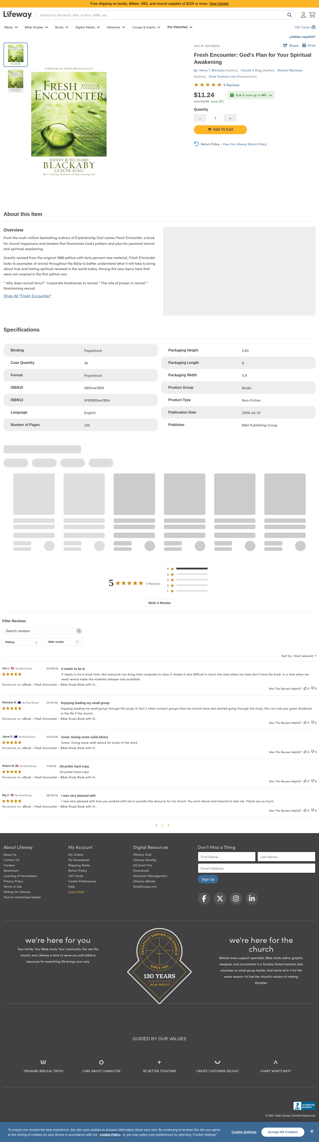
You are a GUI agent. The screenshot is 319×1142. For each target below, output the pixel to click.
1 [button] (157, 825)
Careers (9, 865)
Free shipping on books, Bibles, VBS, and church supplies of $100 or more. (159, 4)
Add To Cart (220, 129)
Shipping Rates (79, 865)
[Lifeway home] (18, 15)
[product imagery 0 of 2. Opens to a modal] (69, 121)
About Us (10, 854)
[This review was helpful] (305, 688)
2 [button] (162, 825)
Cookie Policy (110, 1134)
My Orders (75, 854)
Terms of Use (13, 886)
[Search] (288, 15)
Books (61, 27)
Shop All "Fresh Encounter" (27, 295)
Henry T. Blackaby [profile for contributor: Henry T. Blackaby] (212, 70)
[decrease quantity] (200, 118)
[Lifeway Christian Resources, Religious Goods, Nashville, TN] (304, 1106)
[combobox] (165, 15)
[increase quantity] (230, 118)
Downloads (141, 870)
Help (71, 886)
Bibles (11, 27)
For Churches (180, 27)
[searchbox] (38, 631)
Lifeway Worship (144, 859)
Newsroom (11, 870)
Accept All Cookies (283, 1132)
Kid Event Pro (142, 865)
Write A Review (159, 603)
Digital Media (88, 27)
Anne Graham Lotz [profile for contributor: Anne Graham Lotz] (222, 76)
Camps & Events (146, 27)
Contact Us (11, 859)
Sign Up (208, 879)
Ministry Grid (142, 854)
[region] (159, 1132)
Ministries (116, 27)
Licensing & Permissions (20, 875)
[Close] (312, 1131)
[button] (188, 569)
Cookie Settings (244, 1132)
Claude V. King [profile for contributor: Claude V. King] (251, 70)
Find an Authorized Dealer (22, 897)
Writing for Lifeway (17, 891)
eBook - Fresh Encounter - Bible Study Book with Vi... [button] (59, 684)
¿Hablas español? (302, 37)
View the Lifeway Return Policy (244, 144)
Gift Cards (75, 875)
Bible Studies (36, 27)
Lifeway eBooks (144, 881)
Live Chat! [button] (76, 891)
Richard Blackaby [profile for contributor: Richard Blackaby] (290, 70)
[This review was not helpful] (312, 688)
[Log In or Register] (303, 15)
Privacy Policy (13, 881)
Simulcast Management (150, 875)
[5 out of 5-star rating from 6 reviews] (216, 84)
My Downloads (78, 859)
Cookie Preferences (82, 881)
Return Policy (77, 870)
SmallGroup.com (145, 886)
